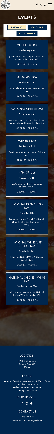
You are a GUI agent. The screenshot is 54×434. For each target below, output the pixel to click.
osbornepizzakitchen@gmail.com (27, 420)
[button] (27, 54)
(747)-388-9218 (27, 416)
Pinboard (14, 27)
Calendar (35, 27)
